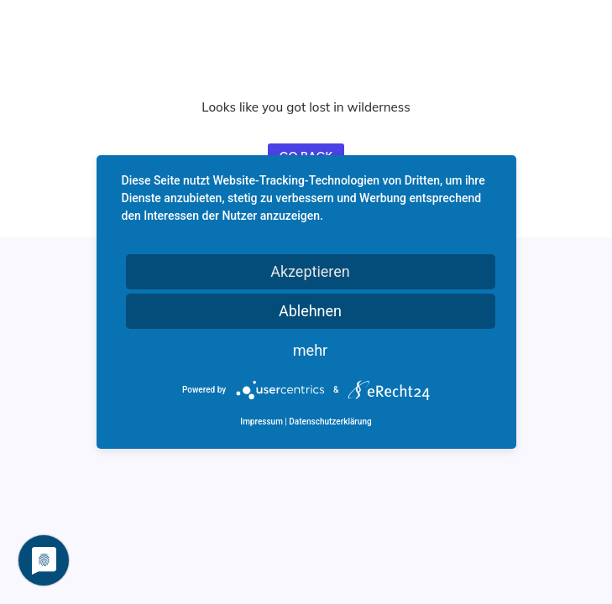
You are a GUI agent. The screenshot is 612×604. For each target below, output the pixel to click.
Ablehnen (310, 311)
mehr (310, 350)
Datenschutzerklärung (330, 421)
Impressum (261, 421)
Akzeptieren (310, 271)
